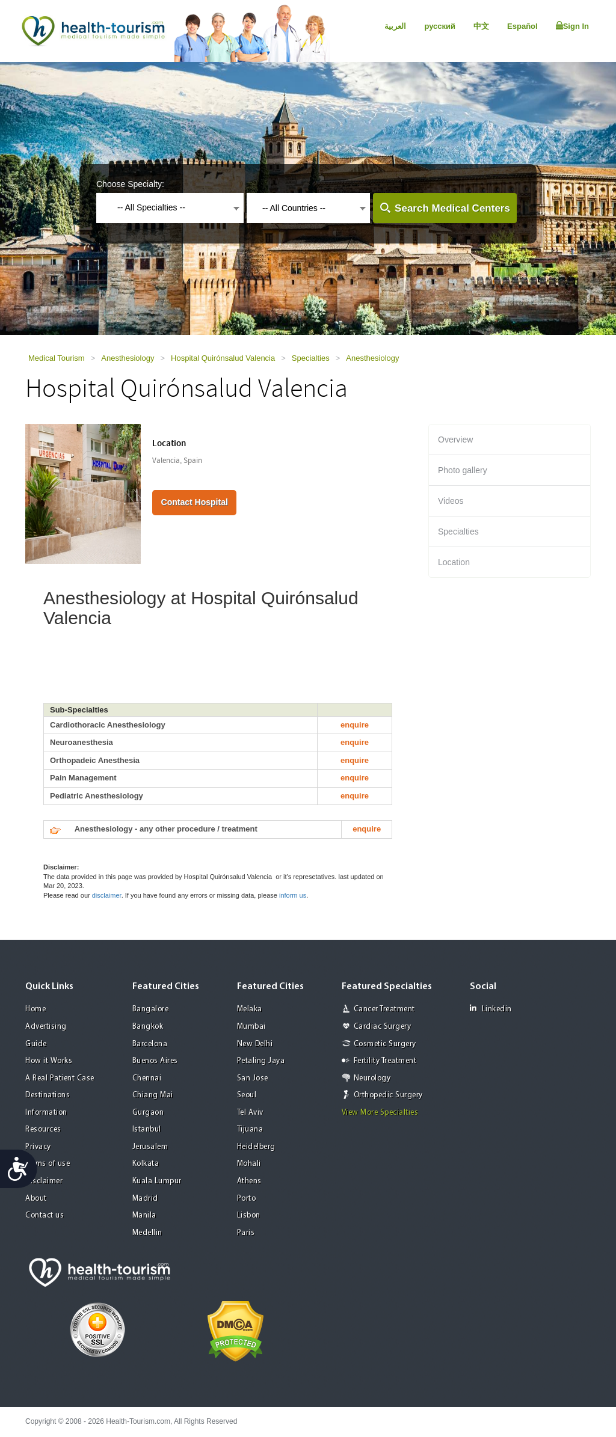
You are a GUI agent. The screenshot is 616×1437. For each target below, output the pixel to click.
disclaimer (107, 895)
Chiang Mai (152, 1095)
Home (35, 1009)
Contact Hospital (194, 502)
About (36, 1199)
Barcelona (150, 1044)
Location (454, 562)
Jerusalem (150, 1147)
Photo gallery (462, 470)
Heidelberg (256, 1147)
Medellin (147, 1233)
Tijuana (250, 1129)
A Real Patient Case (59, 1078)
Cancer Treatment (384, 1009)
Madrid (145, 1199)
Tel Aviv (250, 1113)
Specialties (311, 358)
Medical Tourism (56, 358)
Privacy (38, 1147)
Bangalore (150, 1009)
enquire (354, 724)
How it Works (48, 1061)
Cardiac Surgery (382, 1027)
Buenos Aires (155, 1061)
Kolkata (145, 1164)
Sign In (572, 26)
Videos (451, 501)
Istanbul (146, 1129)
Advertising (46, 1027)
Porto (246, 1199)
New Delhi (255, 1044)
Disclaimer (44, 1181)
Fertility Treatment (385, 1061)
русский (439, 26)
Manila (144, 1215)
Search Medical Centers (452, 208)
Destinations (47, 1095)
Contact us (44, 1215)
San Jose (252, 1078)
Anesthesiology (127, 358)
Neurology (372, 1078)
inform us (292, 895)
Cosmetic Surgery (385, 1044)
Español (522, 26)
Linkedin (491, 1008)
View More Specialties (380, 1113)
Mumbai (251, 1027)
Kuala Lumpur (157, 1181)
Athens (249, 1181)
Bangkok (148, 1027)
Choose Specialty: (130, 184)
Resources (43, 1129)
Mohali (249, 1164)
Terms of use (47, 1164)
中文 (481, 26)
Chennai (147, 1078)
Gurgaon (148, 1113)
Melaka (249, 1009)
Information (46, 1113)
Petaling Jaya (261, 1061)
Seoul (247, 1095)
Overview (455, 439)
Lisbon (248, 1215)
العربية (395, 26)
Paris (246, 1233)
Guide (36, 1044)
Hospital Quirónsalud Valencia (223, 358)
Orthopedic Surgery (388, 1095)
